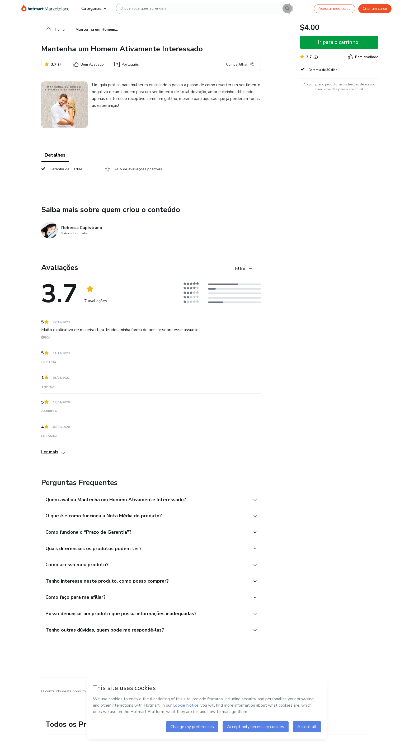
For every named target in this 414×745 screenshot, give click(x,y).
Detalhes (55, 156)
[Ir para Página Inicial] (47, 8)
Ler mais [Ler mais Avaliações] (53, 453)
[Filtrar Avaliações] (243, 269)
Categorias (93, 8)
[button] (145, 501)
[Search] (287, 8)
